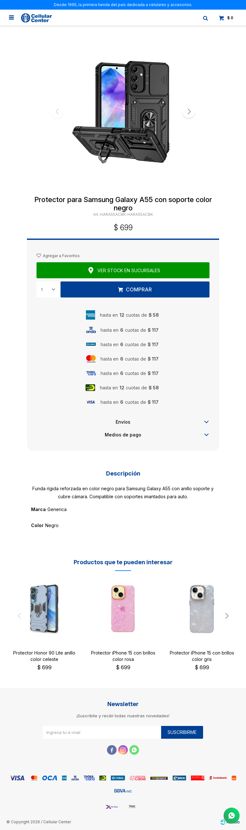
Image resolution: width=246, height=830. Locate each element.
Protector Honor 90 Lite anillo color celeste (44, 656)
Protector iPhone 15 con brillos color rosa (123, 656)
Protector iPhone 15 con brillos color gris (202, 656)
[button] (188, 111)
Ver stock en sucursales (128, 270)
